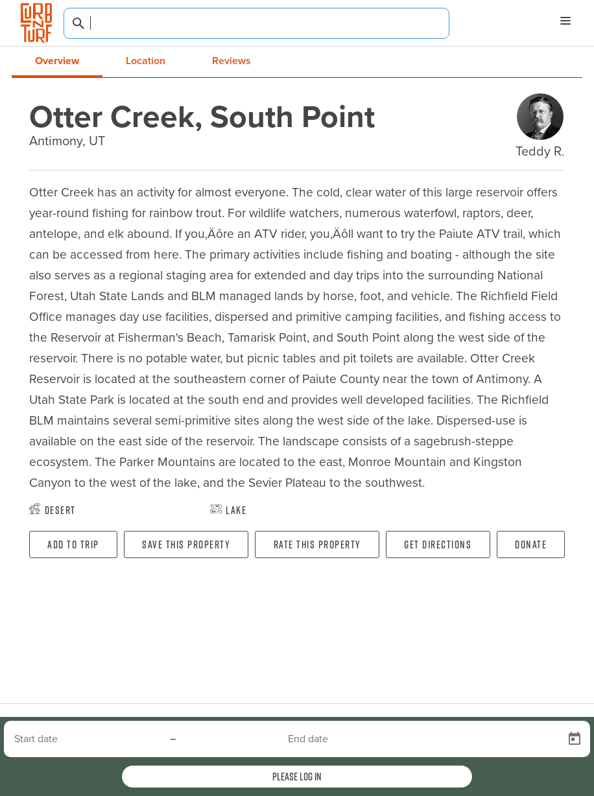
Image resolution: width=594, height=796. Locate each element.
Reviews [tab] (231, 60)
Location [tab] (145, 60)
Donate (531, 544)
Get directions (437, 544)
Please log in (297, 776)
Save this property (186, 544)
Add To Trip (73, 544)
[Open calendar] (574, 739)
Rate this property (317, 544)
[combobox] (256, 23)
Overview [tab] (57, 60)
